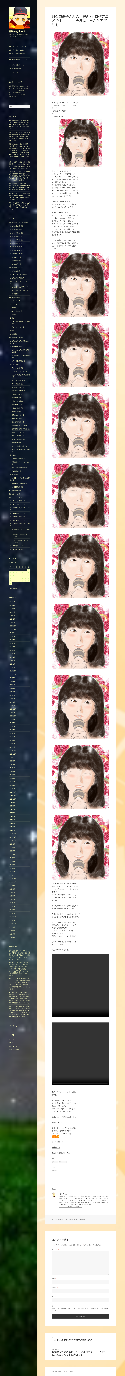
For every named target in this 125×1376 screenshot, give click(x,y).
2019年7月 (12, 892)
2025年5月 (12, 650)
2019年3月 (12, 906)
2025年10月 (12, 633)
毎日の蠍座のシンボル (17, 546)
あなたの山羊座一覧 (16, 240)
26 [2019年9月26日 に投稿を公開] (19, 581)
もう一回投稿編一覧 (15, 68)
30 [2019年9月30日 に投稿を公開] (10, 584)
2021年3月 (12, 823)
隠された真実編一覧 (18, 436)
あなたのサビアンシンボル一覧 (18, 222)
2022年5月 (12, 775)
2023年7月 (12, 726)
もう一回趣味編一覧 (16, 487)
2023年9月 (12, 719)
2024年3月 (12, 699)
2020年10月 (12, 841)
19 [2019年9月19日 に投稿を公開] (19, 578)
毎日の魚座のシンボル (17, 549)
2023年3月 (12, 740)
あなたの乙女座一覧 (16, 226)
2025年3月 (12, 657)
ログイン (11, 1039)
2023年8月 (12, 723)
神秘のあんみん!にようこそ (17, 47)
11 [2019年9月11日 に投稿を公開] (16, 575)
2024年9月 (12, 678)
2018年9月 (12, 927)
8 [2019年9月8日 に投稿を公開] (28, 573)
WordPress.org (14, 1050)
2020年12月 (12, 834)
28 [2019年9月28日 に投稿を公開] (25, 581)
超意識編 (13, 455)
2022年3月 (12, 782)
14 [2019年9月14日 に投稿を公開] (25, 575)
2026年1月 (12, 622)
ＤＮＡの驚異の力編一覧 (19, 446)
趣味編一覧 (56, 1147)
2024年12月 (12, 667)
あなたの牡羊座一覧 (16, 250)
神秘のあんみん (17, 31)
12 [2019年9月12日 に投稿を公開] (19, 575)
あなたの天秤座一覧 (16, 233)
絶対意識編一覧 (16, 471)
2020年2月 (12, 868)
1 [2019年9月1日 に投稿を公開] (28, 570)
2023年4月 (12, 737)
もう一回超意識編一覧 (18, 361)
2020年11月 (12, 837)
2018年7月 (12, 934)
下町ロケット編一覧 (18, 327)
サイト (54, 1297)
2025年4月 (12, 654)
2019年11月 (12, 879)
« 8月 (10, 588)
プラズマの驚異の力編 (18, 380)
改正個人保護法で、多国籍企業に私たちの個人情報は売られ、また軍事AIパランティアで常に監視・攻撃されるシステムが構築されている (19, 125)
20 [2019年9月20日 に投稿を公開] (22, 578)
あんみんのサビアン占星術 (18, 274)
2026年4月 (12, 612)
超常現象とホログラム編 (19, 425)
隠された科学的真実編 (18, 439)
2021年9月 (12, 802)
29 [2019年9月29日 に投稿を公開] (28, 581)
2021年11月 (12, 796)
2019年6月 (12, 896)
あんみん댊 (69, 1219)
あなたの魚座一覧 (15, 264)
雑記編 (12, 330)
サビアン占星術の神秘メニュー (18, 55)
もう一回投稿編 (13, 474)
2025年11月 (12, 629)
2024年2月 (12, 702)
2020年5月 (12, 858)
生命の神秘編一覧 (17, 408)
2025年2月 (12, 661)
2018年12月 (12, 917)
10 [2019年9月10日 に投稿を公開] (13, 575)
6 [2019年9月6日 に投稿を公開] (22, 573)
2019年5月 (12, 899)
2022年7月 (12, 768)
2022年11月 (12, 754)
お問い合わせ (13, 1026)
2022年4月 (12, 778)
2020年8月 (12, 847)
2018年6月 (12, 937)
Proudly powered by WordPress (62, 1371)
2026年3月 (12, 616)
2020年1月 (12, 872)
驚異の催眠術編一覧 (18, 443)
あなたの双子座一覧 (16, 229)
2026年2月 (12, 619)
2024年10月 (12, 674)
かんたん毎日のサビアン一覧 (19, 287)
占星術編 (13, 315)
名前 (54, 1279)
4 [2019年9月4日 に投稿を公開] (16, 573)
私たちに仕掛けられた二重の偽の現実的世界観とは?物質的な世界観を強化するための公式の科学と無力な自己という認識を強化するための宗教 (19, 136)
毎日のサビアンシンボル (16, 497)
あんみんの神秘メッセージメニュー (18, 60)
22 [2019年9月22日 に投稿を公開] (28, 578)
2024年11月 (12, 671)
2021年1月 (12, 830)
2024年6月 (12, 688)
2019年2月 (12, 910)
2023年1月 (12, 747)
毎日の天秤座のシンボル (17, 504)
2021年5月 (12, 816)
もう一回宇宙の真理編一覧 (18, 483)
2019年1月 (12, 913)
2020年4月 (12, 861)
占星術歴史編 (14, 294)
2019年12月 (12, 875)
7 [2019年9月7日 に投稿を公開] (25, 573)
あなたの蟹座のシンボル (16, 267)
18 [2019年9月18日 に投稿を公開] (16, 578)
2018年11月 (12, 920)
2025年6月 (12, 647)
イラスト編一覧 (15, 301)
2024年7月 (12, 685)
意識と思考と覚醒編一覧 (19, 468)
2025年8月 (12, 640)
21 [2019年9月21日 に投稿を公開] (25, 578)
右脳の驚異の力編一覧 (18, 391)
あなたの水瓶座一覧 (16, 243)
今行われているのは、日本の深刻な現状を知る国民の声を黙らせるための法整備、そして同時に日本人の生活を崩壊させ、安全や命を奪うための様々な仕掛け (19, 176)
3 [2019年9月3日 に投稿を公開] (13, 573)
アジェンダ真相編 (17, 368)
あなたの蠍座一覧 (15, 261)
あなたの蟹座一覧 (15, 257)
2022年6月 (12, 771)
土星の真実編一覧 (17, 394)
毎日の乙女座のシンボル (16, 50)
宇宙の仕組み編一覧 (18, 398)
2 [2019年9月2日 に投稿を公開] (10, 573)
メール (55, 1288)
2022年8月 (12, 764)
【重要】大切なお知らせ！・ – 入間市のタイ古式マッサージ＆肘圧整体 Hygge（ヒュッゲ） (19, 1001)
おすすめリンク (13, 72)
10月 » (15, 588)
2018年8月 (12, 931)
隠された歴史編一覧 (18, 432)
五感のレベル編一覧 (18, 387)
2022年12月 (12, 751)
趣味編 (12, 318)
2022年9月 (12, 761)
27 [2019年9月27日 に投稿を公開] (22, 581)
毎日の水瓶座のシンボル (17, 517)
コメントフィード (14, 1046)
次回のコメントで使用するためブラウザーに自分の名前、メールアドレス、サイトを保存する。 (80, 1309)
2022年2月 (12, 785)
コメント (55, 1250)
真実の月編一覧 (16, 411)
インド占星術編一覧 (15, 490)
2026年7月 (12, 602)
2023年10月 (12, 716)
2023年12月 (12, 709)
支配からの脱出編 (17, 401)
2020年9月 (12, 844)
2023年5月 (12, 733)
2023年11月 (12, 712)
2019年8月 (12, 889)
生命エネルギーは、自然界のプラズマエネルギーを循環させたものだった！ (19, 981)
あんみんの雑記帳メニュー (17, 65)
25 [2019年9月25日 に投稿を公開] (16, 581)
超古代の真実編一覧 (18, 422)
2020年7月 (12, 851)
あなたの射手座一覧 (16, 236)
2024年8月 (12, 681)
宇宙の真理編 (14, 364)
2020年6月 (12, 854)
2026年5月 (12, 609)
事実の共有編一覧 (17, 384)
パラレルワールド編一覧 (19, 371)
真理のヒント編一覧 (18, 415)
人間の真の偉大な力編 (18, 459)
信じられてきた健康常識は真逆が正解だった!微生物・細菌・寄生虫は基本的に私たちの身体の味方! (19, 1008)
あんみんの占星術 (14, 271)
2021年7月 (12, 809)
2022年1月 (12, 789)
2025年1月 (12, 664)
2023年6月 (12, 730)
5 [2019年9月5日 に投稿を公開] (19, 573)
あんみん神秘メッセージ (16, 337)
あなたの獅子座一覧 (16, 254)
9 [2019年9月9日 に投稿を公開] (10, 575)
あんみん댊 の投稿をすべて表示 (69, 1207)
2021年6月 (12, 813)
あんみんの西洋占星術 (17, 278)
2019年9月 (12, 886)
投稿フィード (13, 1043)
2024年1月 (12, 706)
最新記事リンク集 (17, 405)
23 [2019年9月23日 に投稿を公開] (10, 581)
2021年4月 (12, 820)
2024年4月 (12, 695)
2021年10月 (12, 799)
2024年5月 (12, 692)
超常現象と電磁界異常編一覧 (21, 429)
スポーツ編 (13, 304)
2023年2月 (12, 744)
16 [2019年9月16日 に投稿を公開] (10, 578)
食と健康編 (13, 334)
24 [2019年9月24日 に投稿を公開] (13, 581)
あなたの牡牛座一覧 (16, 247)
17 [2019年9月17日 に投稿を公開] (13, 578)
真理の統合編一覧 (17, 418)
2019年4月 (12, 903)
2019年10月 (12, 882)
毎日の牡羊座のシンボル (17, 520)
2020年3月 (12, 865)
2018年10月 (12, 924)
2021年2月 (12, 827)
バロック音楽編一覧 (16, 311)
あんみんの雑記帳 (14, 297)
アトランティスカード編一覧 (19, 290)
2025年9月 (12, 636)
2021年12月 (12, 792)
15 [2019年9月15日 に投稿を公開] (28, 575)
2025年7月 (12, 643)
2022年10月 (12, 757)
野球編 (14, 308)
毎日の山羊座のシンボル (17, 513)
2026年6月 (12, 605)
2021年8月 (12, 806)
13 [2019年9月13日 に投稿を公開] (22, 575)
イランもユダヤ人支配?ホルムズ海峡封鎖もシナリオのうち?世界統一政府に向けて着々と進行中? (19, 994)
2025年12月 (12, 626)
